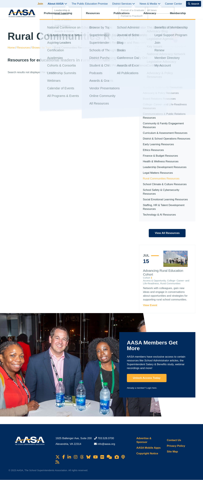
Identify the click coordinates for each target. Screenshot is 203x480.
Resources (95, 15)
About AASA (57, 3)
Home (12, 47)
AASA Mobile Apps (148, 447)
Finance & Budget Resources (160, 155)
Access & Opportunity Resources (162, 87)
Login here (151, 388)
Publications (124, 15)
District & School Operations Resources (166, 138)
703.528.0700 (106, 438)
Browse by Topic (42, 47)
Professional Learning (60, 15)
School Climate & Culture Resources (165, 184)
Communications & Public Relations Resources (164, 115)
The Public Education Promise (90, 3)
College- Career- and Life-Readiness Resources (165, 106)
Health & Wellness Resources (161, 161)
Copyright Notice (147, 453)
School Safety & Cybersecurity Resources (161, 191)
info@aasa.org (106, 443)
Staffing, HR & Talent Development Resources (163, 207)
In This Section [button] (154, 79)
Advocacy (152, 15)
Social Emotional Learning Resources (165, 199)
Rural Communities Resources (161, 178)
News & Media (150, 3)
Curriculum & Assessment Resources (165, 132)
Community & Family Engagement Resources (163, 125)
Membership (180, 15)
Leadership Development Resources (165, 167)
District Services (123, 3)
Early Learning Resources (158, 144)
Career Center (173, 3)
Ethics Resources (153, 150)
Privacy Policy (176, 445)
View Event (150, 305)
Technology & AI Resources (159, 214)
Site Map (172, 451)
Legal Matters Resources (158, 172)
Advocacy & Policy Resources (161, 93)
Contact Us (174, 440)
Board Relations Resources (159, 98)
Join (40, 3)
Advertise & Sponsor (143, 440)
